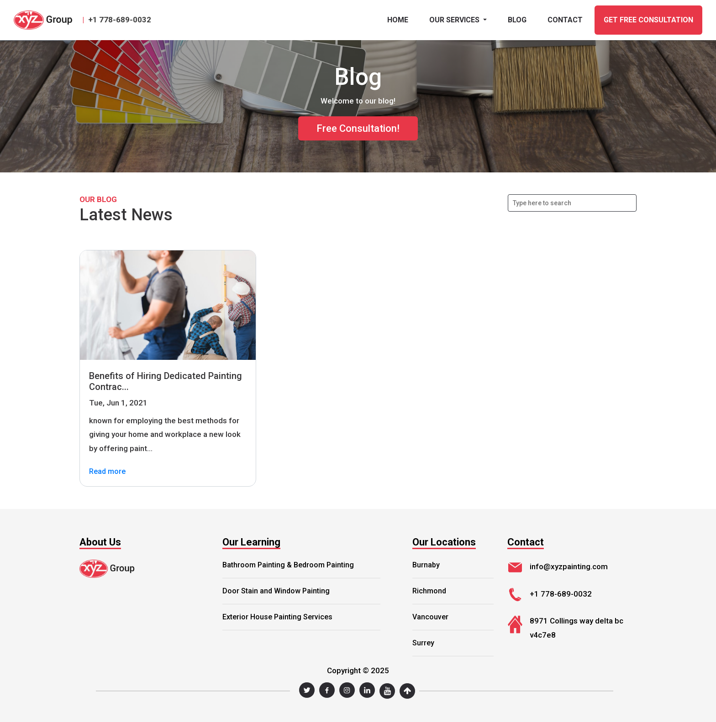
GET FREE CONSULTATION (648, 20)
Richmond (429, 591)
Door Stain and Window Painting (276, 591)
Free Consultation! (358, 128)
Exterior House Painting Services (277, 617)
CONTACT (565, 20)
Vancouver (430, 617)
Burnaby (426, 565)
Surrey (423, 643)
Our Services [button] (455, 20)
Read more (107, 471)
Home (397, 20)
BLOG (517, 20)
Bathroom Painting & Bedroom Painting (288, 565)
